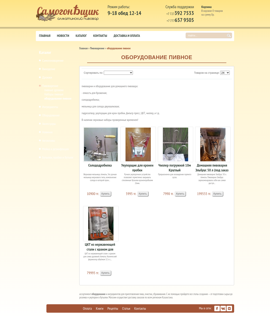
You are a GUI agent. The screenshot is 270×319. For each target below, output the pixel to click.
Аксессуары (49, 123)
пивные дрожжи (53, 90)
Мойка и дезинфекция (55, 149)
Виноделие (48, 69)
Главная (44, 35)
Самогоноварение (52, 60)
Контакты (100, 35)
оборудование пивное (58, 98)
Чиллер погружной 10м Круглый (174, 167)
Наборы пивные (53, 94)
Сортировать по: (93, 72)
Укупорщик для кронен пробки (137, 167)
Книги (100, 308)
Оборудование (51, 115)
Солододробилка (100, 165)
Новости (63, 35)
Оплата (87, 308)
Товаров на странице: (207, 72)
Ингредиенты (50, 107)
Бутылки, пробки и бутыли (57, 157)
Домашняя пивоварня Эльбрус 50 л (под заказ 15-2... (212, 167)
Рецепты (112, 308)
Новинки (47, 132)
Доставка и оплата (127, 35)
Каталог (81, 35)
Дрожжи (47, 77)
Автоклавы (48, 140)
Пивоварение (50, 86)
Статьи (126, 308)
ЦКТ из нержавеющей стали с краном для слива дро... (100, 246)
